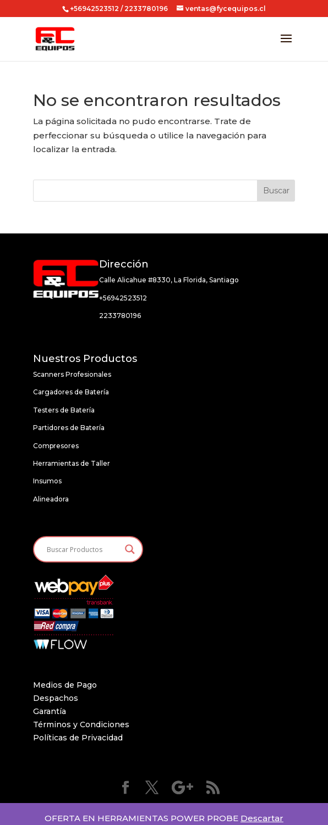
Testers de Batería (64, 410)
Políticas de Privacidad (78, 738)
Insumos (47, 481)
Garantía (49, 711)
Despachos (55, 698)
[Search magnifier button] (130, 549)
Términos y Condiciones (81, 724)
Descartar (261, 818)
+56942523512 (94, 8)
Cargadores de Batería (71, 392)
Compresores (56, 446)
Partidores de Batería (69, 427)
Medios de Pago (65, 685)
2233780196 (120, 315)
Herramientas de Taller (71, 463)
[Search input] (83, 549)
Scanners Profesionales (72, 374)
